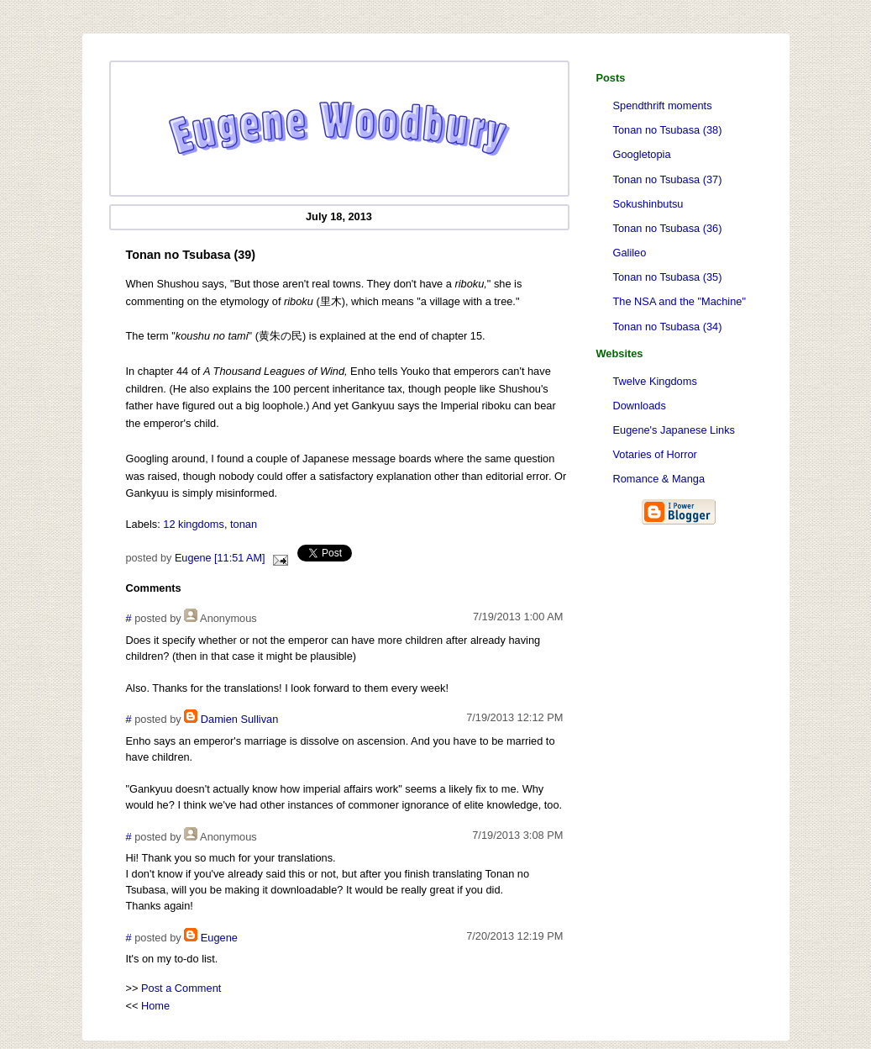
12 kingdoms (193, 524)
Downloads (639, 405)
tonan (243, 524)
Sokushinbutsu (648, 204)
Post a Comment (181, 988)
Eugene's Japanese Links (674, 430)
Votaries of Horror (655, 454)
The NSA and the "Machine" (679, 301)
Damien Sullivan (239, 719)
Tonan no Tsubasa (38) (667, 130)
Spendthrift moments (662, 105)
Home (155, 1005)
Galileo (630, 252)
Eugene (219, 937)
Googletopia (642, 154)
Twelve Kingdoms (655, 381)
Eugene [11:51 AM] (220, 558)
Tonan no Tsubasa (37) (667, 179)
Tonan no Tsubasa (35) (667, 277)
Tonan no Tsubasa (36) (667, 228)
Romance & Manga (659, 478)
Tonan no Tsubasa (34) (667, 326)
